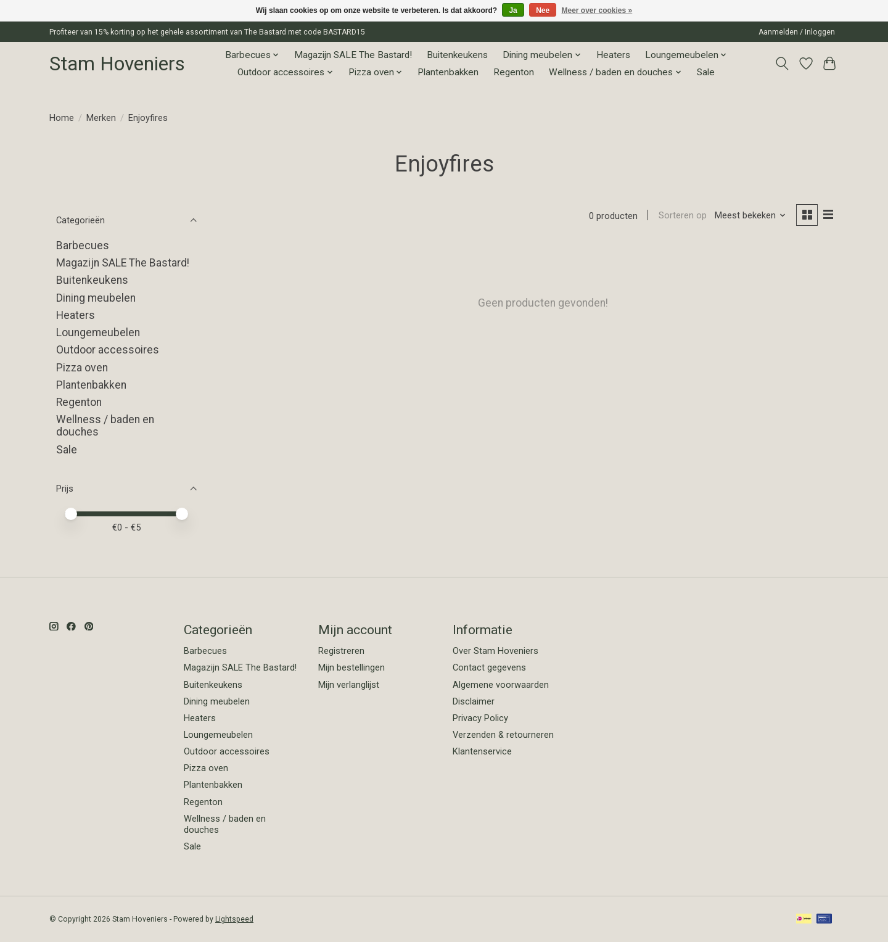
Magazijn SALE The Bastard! (353, 54)
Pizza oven (82, 368)
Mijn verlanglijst (348, 684)
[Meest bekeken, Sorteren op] (750, 215)
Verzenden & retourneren (503, 734)
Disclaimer (474, 701)
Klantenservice (482, 751)
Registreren (341, 650)
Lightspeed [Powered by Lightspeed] (234, 919)
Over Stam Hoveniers (495, 650)
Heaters (613, 54)
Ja (513, 10)
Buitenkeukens (457, 54)
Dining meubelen (96, 298)
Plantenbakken (448, 72)
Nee (542, 10)
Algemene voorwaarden (501, 684)
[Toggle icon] (782, 63)
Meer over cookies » (597, 10)
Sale (706, 72)
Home (61, 117)
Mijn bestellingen (351, 667)
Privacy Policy (480, 718)
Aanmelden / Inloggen (796, 32)
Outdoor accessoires (107, 350)
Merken (101, 117)
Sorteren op (682, 215)
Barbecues (82, 245)
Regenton (513, 72)
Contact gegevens (489, 667)
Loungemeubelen (98, 332)
